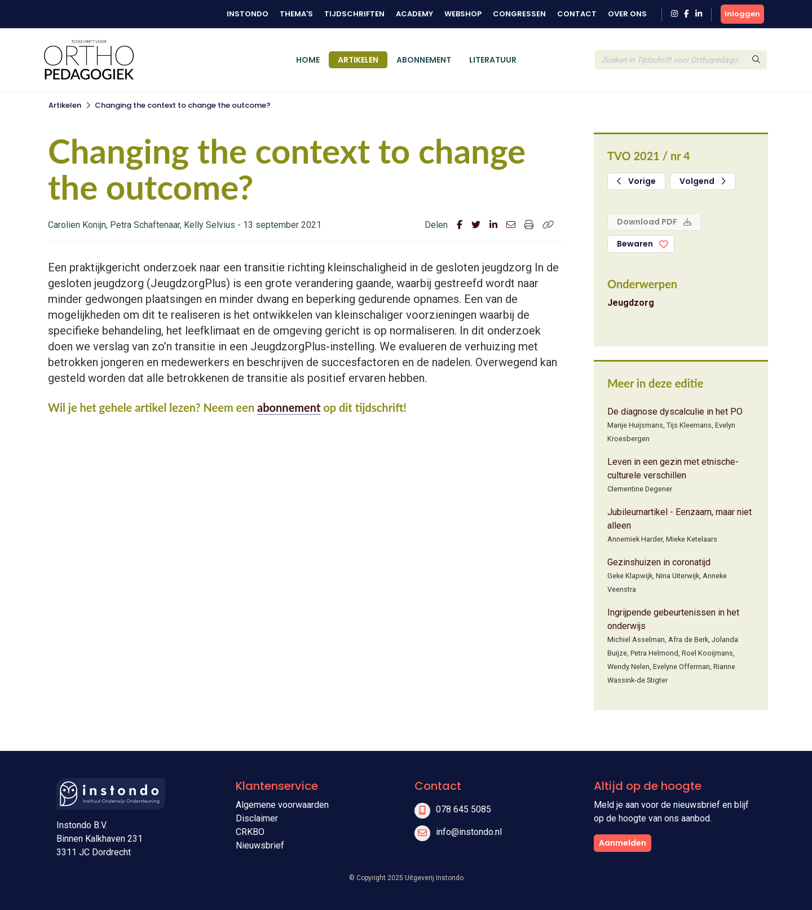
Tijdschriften (354, 13)
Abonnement (423, 59)
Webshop (463, 13)
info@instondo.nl (469, 832)
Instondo (247, 13)
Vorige (636, 181)
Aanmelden (622, 843)
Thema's (296, 13)
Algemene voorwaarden (282, 804)
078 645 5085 (463, 809)
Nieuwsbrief (260, 845)
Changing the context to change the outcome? (183, 105)
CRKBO (250, 832)
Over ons (627, 13)
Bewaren (635, 243)
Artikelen (358, 59)
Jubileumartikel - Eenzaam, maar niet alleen (679, 519)
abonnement (288, 407)
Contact (577, 13)
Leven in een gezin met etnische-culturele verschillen (673, 468)
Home (308, 59)
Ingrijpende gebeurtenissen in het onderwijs (673, 619)
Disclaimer (257, 818)
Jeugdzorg (630, 302)
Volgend (702, 181)
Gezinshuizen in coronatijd (658, 562)
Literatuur (493, 59)
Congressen (519, 13)
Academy (414, 13)
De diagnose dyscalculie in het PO (675, 411)
